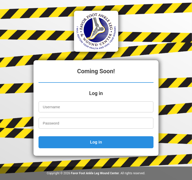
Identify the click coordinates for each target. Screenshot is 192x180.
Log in (96, 142)
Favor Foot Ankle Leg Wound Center (95, 173)
